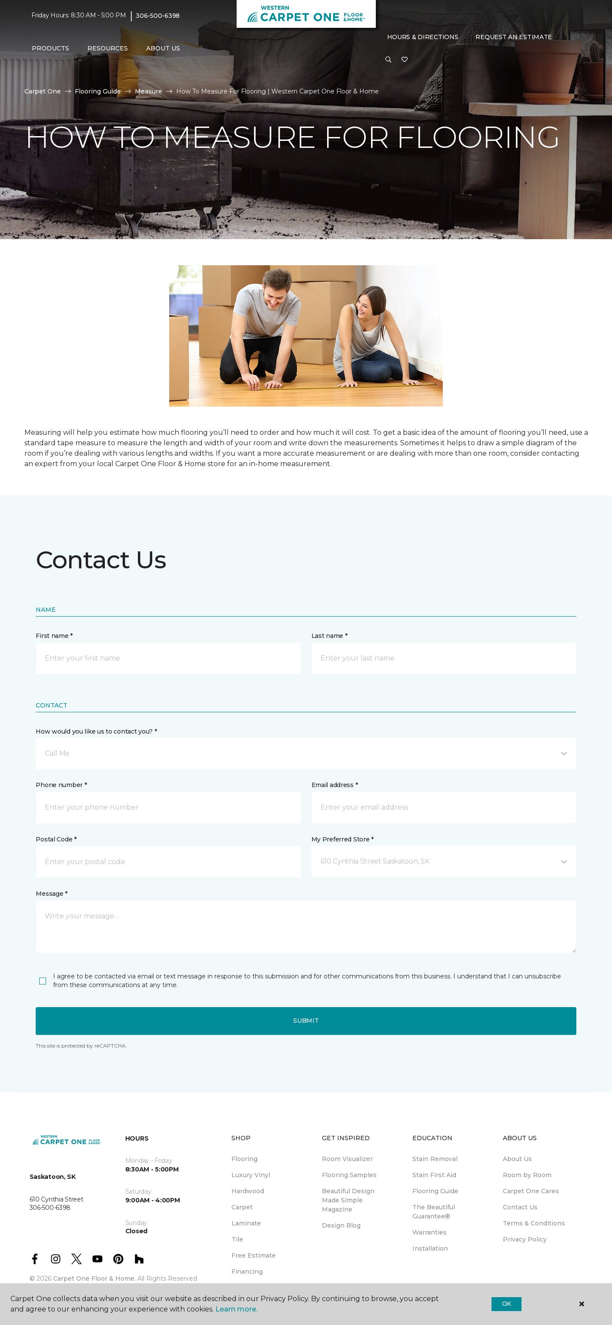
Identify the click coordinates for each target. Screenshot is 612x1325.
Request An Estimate (513, 37)
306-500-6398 (158, 16)
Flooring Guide (98, 91)
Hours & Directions (422, 37)
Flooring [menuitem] (244, 1159)
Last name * (329, 636)
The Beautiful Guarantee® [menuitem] (433, 1211)
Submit (305, 1021)
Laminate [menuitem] (246, 1223)
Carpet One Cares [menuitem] (531, 1191)
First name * (54, 636)
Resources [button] (107, 48)
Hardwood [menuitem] (247, 1191)
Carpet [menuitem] (242, 1207)
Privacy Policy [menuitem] (525, 1239)
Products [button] (50, 48)
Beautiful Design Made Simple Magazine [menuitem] (348, 1200)
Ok (506, 1304)
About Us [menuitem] (517, 1159)
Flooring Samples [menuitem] (349, 1175)
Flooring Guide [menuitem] (435, 1191)
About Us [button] (163, 48)
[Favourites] (404, 60)
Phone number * (61, 785)
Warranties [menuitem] (429, 1232)
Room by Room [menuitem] (527, 1175)
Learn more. (236, 1309)
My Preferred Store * (342, 839)
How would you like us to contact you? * (96, 731)
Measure (148, 91)
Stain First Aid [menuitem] (434, 1175)
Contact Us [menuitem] (520, 1207)
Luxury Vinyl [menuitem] (250, 1175)
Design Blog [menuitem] (341, 1225)
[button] (388, 60)
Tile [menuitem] (237, 1239)
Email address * (334, 785)
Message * (51, 894)
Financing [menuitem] (247, 1271)
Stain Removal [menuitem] (435, 1159)
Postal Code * (56, 839)
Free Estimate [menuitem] (253, 1255)
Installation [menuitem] (430, 1248)
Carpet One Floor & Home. (94, 1278)
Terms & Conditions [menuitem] (534, 1223)
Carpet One (42, 91)
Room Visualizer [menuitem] (347, 1159)
